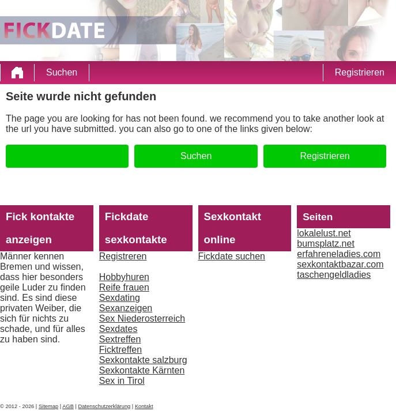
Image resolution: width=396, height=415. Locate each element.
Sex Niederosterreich (142, 318)
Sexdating (119, 298)
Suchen (61, 72)
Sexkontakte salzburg (143, 360)
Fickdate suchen (232, 256)
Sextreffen (120, 339)
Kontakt (144, 406)
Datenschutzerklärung (104, 406)
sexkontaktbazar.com (340, 264)
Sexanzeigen (126, 308)
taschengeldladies (334, 275)
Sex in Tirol (122, 381)
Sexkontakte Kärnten (142, 370)
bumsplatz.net (325, 243)
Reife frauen (124, 287)
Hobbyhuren (124, 277)
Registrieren (359, 72)
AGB (68, 406)
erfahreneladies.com (338, 254)
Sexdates (118, 329)
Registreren (123, 256)
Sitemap (48, 406)
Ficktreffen (120, 349)
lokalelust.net (323, 233)
